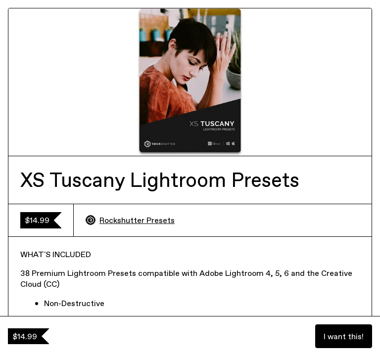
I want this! (344, 336)
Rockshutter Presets (130, 220)
